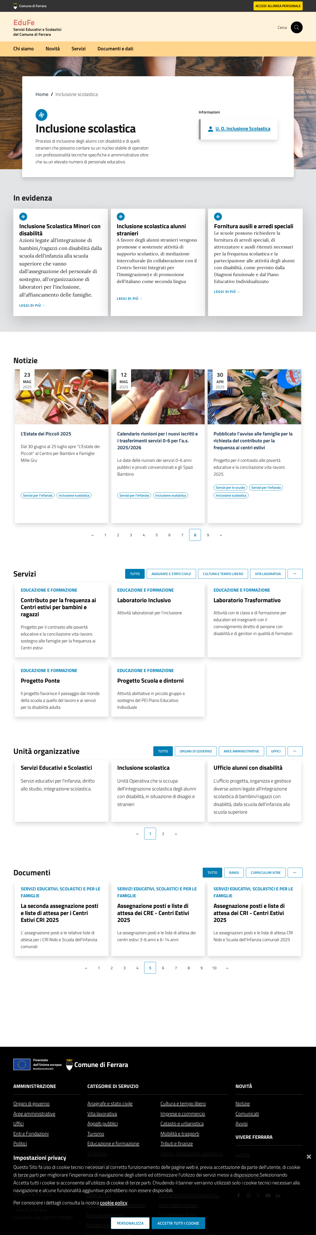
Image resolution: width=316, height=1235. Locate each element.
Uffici (18, 1123)
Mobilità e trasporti (179, 1133)
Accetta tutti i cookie (178, 1223)
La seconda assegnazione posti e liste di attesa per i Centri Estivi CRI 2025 (59, 912)
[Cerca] (297, 27)
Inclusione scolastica (143, 767)
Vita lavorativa (102, 1113)
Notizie (243, 1103)
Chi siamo (23, 48)
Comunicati (247, 1113)
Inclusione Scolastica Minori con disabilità (59, 230)
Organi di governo (31, 1103)
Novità (53, 48)
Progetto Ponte (40, 680)
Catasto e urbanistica (182, 1123)
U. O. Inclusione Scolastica (243, 128)
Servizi (79, 48)
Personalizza (130, 1223)
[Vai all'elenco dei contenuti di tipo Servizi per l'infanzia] (38, 495)
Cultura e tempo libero (183, 1103)
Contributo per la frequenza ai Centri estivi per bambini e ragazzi (58, 607)
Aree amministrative (34, 1113)
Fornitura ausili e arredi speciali (253, 226)
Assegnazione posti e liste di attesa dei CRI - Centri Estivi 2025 (249, 912)
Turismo (95, 1133)
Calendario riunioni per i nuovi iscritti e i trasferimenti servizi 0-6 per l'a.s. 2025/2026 (157, 440)
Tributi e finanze (176, 1143)
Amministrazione (34, 1086)
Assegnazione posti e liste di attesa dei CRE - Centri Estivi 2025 (153, 912)
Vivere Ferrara (254, 1137)
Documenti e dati (115, 48)
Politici (20, 1143)
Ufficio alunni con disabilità (248, 767)
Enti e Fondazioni (31, 1133)
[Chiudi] (309, 1155)
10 (214, 968)
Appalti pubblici (102, 1123)
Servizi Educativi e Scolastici (56, 767)
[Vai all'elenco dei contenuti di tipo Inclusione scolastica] (74, 495)
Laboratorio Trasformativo (247, 600)
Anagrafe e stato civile (110, 1103)
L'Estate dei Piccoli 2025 (46, 433)
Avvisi (242, 1123)
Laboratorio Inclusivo (144, 600)
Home (42, 94)
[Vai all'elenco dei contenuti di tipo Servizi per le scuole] (230, 487)
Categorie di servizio (112, 1086)
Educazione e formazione (113, 1143)
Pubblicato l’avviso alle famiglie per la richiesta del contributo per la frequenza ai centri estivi (253, 440)
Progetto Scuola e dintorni (150, 680)
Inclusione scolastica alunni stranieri (151, 230)
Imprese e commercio (182, 1113)
